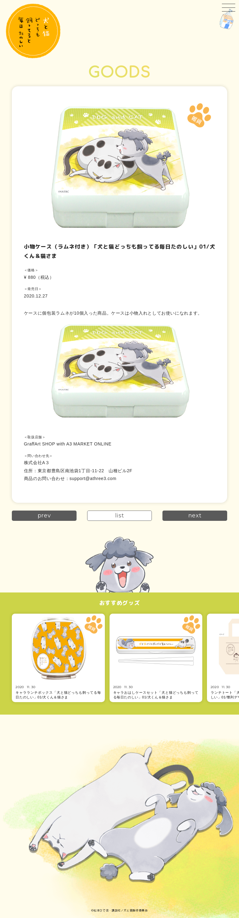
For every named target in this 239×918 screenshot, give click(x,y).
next (195, 515)
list (119, 515)
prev (44, 515)
